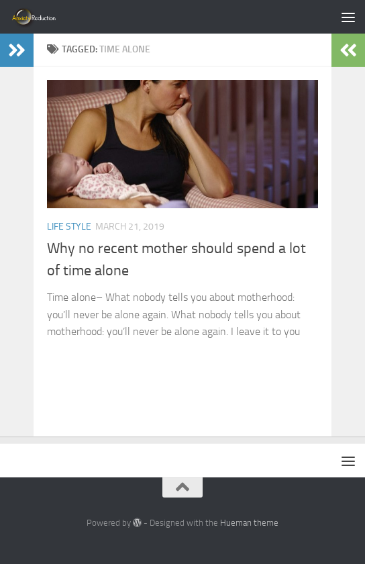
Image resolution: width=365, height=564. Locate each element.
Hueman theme (249, 523)
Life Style (69, 226)
